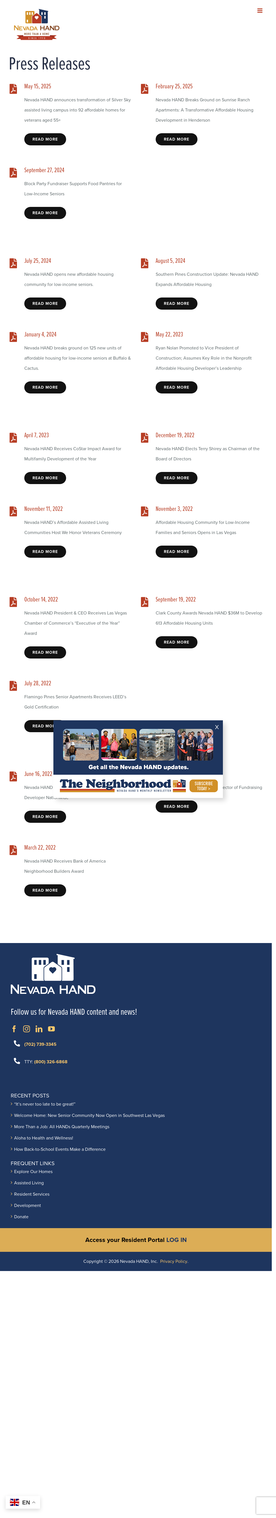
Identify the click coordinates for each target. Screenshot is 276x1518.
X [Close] (217, 727)
